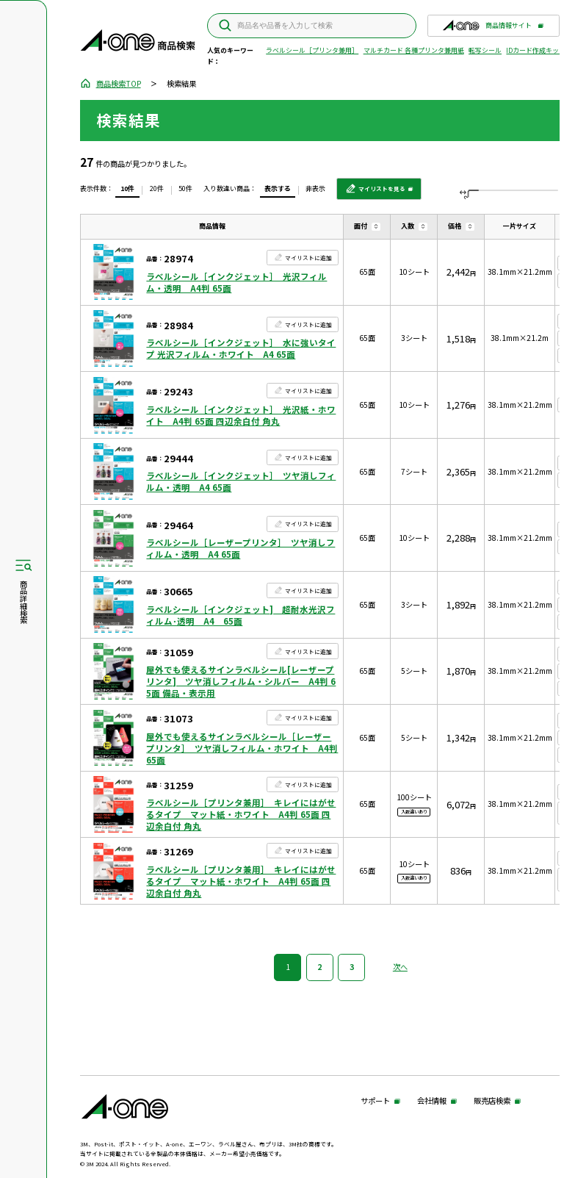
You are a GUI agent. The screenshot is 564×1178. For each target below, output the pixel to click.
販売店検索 (492, 1101)
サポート (375, 1101)
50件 (185, 188)
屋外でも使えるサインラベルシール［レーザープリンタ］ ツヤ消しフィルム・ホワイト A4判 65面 (242, 748)
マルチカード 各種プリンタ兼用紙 (414, 50)
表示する (277, 188)
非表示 (315, 188)
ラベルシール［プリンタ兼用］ (312, 50)
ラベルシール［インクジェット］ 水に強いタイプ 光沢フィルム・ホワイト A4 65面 (241, 348)
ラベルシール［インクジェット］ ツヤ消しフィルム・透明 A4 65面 (241, 481)
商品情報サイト (487, 28)
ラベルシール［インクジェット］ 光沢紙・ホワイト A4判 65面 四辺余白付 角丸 (241, 415)
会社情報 (431, 1101)
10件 (127, 188)
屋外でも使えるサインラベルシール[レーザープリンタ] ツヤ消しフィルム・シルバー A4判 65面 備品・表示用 (241, 681)
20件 (157, 188)
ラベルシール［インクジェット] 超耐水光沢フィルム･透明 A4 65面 (240, 615)
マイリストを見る (375, 192)
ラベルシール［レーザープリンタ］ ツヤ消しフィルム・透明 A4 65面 (240, 548)
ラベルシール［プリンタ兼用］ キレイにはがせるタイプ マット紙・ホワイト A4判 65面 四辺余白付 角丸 (241, 814)
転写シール (485, 50)
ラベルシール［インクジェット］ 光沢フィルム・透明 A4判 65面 (236, 282)
